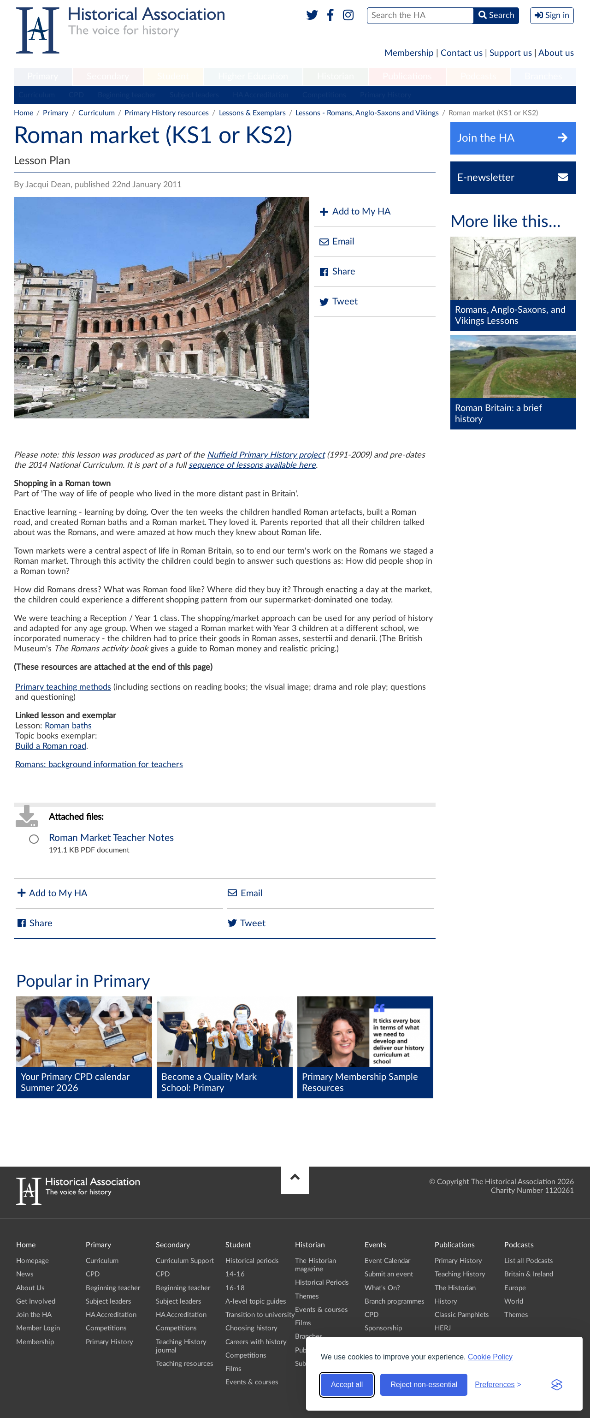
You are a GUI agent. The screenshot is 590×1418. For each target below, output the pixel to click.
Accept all (347, 1384)
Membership (409, 53)
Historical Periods (322, 1282)
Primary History (385, 95)
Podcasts (478, 76)
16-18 (235, 1288)
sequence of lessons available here (252, 465)
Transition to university (260, 1314)
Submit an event (389, 1274)
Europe (515, 1288)
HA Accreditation (261, 95)
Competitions (324, 95)
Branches (543, 76)
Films (233, 1368)
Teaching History (460, 1274)
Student (173, 76)
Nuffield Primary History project (265, 455)
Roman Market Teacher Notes (111, 838)
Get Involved (35, 1301)
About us (556, 53)
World (513, 1301)
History (446, 1301)
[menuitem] (42, 77)
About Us (30, 1288)
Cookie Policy (490, 1357)
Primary (42, 76)
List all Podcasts (528, 1260)
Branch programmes (395, 1301)
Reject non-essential (423, 1384)
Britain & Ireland (528, 1274)
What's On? (382, 1288)
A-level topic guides (255, 1301)
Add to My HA (355, 212)
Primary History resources (166, 113)
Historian (335, 76)
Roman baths (68, 726)
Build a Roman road (50, 746)
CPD (76, 95)
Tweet (338, 302)
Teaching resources (184, 1363)
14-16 (235, 1274)
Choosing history (251, 1328)
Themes (307, 1296)
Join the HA (34, 1314)
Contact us (462, 53)
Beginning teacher (127, 95)
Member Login (38, 1328)
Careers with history (256, 1342)
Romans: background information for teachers (99, 765)
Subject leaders (194, 95)
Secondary (108, 76)
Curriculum (36, 95)
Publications (407, 76)
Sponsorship (383, 1328)
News (25, 1274)
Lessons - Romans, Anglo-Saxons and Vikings (367, 113)
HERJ (443, 1328)
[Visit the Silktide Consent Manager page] (557, 1385)
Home (23, 113)
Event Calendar (387, 1260)
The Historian (455, 1288)
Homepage (32, 1260)
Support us (511, 53)
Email (336, 242)
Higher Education (253, 76)
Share (337, 272)
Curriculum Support (185, 1260)
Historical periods (252, 1260)
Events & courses (251, 1382)
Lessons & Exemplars (252, 113)
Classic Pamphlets (462, 1314)
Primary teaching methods (63, 687)
